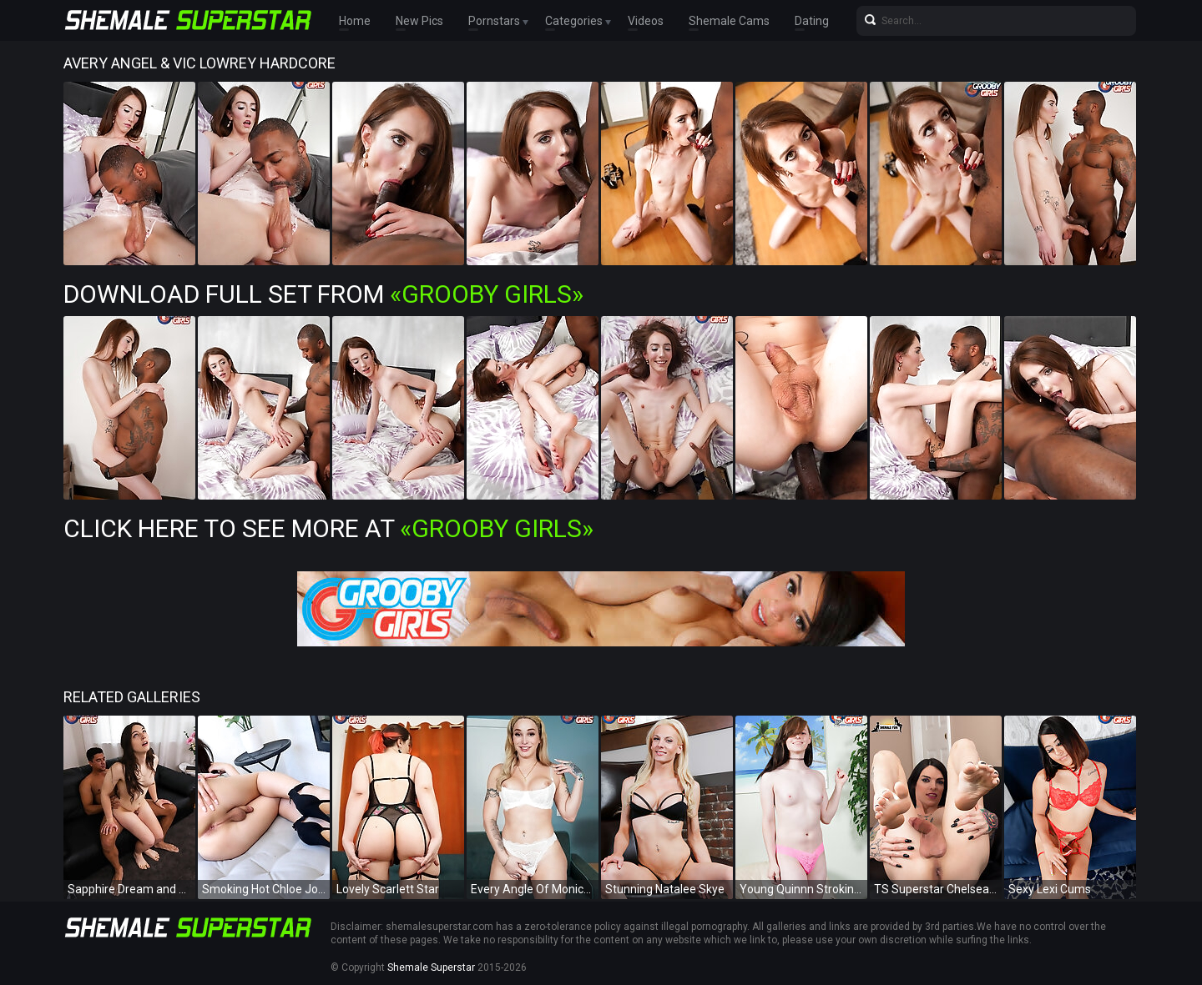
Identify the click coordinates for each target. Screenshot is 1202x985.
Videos (646, 21)
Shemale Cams (729, 21)
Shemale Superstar (431, 967)
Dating (812, 21)
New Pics (419, 21)
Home (355, 21)
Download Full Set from (323, 294)
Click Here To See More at (328, 528)
